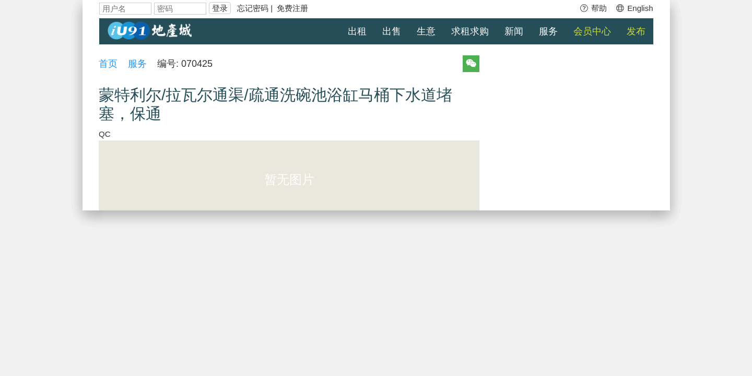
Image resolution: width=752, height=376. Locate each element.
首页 (108, 63)
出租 (357, 31)
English (634, 8)
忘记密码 (252, 8)
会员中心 (592, 31)
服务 (548, 31)
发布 (636, 31)
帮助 (593, 8)
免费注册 (292, 8)
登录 (220, 8)
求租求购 (470, 31)
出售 (391, 31)
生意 (426, 31)
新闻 (513, 31)
